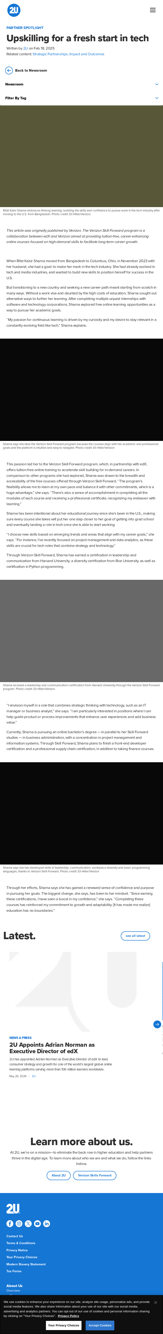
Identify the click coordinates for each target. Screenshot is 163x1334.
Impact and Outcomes (86, 54)
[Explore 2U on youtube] (37, 1223)
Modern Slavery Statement (26, 1264)
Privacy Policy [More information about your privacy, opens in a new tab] (68, 1316)
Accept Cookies (100, 1325)
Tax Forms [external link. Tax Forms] (14, 1271)
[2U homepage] (13, 10)
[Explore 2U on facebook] (9, 1223)
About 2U (59, 1175)
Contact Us (14, 1236)
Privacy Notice (17, 1250)
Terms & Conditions (20, 1243)
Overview (13, 1291)
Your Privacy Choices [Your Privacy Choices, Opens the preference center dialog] (63, 1325)
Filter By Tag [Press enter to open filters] (81, 98)
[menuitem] (13, 1209)
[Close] (156, 1302)
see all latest (135, 936)
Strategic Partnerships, (51, 54)
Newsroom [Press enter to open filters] (81, 84)
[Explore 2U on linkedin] (46, 1223)
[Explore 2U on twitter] (28, 1223)
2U (25, 48)
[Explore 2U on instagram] (19, 1223)
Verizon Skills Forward (94, 1175)
